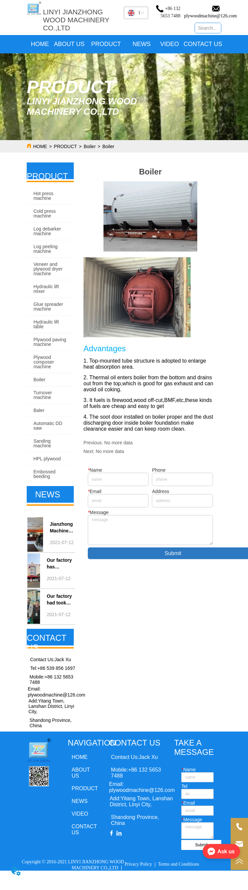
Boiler (90, 146)
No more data (118, 442)
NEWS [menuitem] (142, 44)
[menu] (124, 44)
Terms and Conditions (178, 864)
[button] (106, 44)
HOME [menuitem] (40, 44)
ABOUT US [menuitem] (69, 44)
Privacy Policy (138, 864)
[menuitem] (106, 44)
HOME (40, 146)
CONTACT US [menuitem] (203, 44)
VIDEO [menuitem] (169, 44)
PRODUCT (65, 146)
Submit (201, 845)
